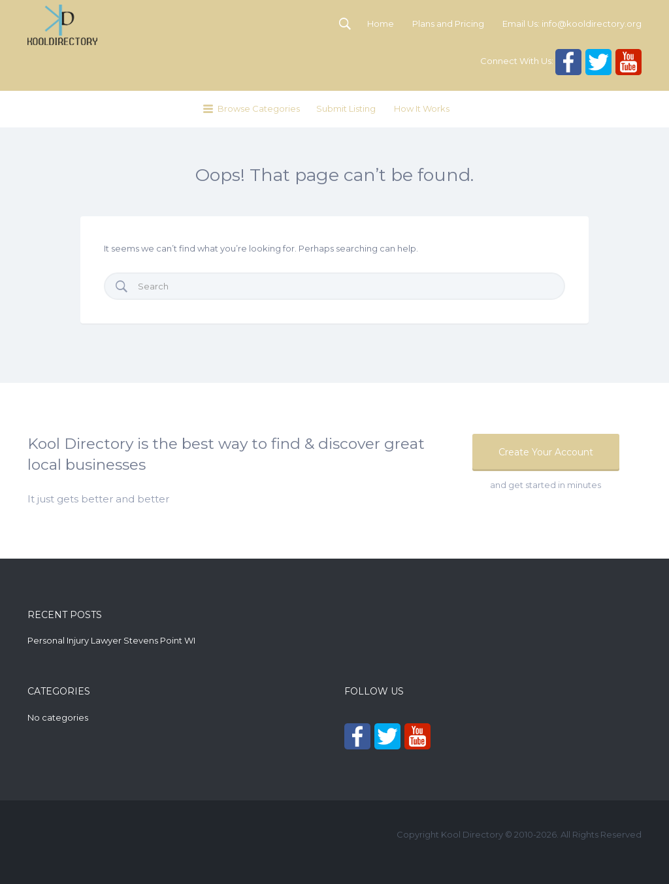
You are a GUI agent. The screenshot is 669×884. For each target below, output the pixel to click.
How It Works (421, 108)
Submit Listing (346, 108)
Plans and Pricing (448, 23)
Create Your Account (545, 452)
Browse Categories (259, 108)
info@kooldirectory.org (592, 23)
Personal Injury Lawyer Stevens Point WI (111, 640)
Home (380, 23)
